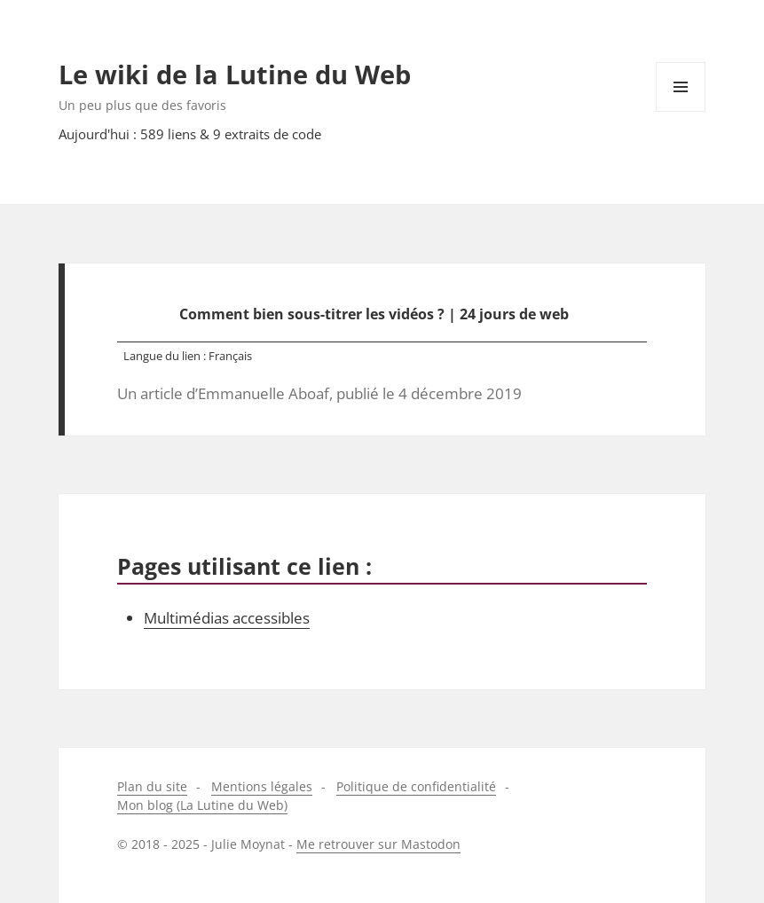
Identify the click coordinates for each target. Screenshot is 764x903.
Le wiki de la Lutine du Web (235, 74)
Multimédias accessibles (227, 618)
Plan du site (152, 786)
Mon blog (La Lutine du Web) (202, 805)
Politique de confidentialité (416, 786)
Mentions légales (261, 786)
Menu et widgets (681, 111)
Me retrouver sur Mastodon (378, 844)
